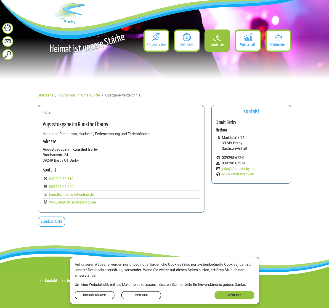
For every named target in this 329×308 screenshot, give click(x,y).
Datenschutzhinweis (94, 295)
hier (181, 284)
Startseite (45, 95)
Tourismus (67, 95)
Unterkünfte (90, 95)
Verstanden (234, 295)
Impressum (141, 295)
